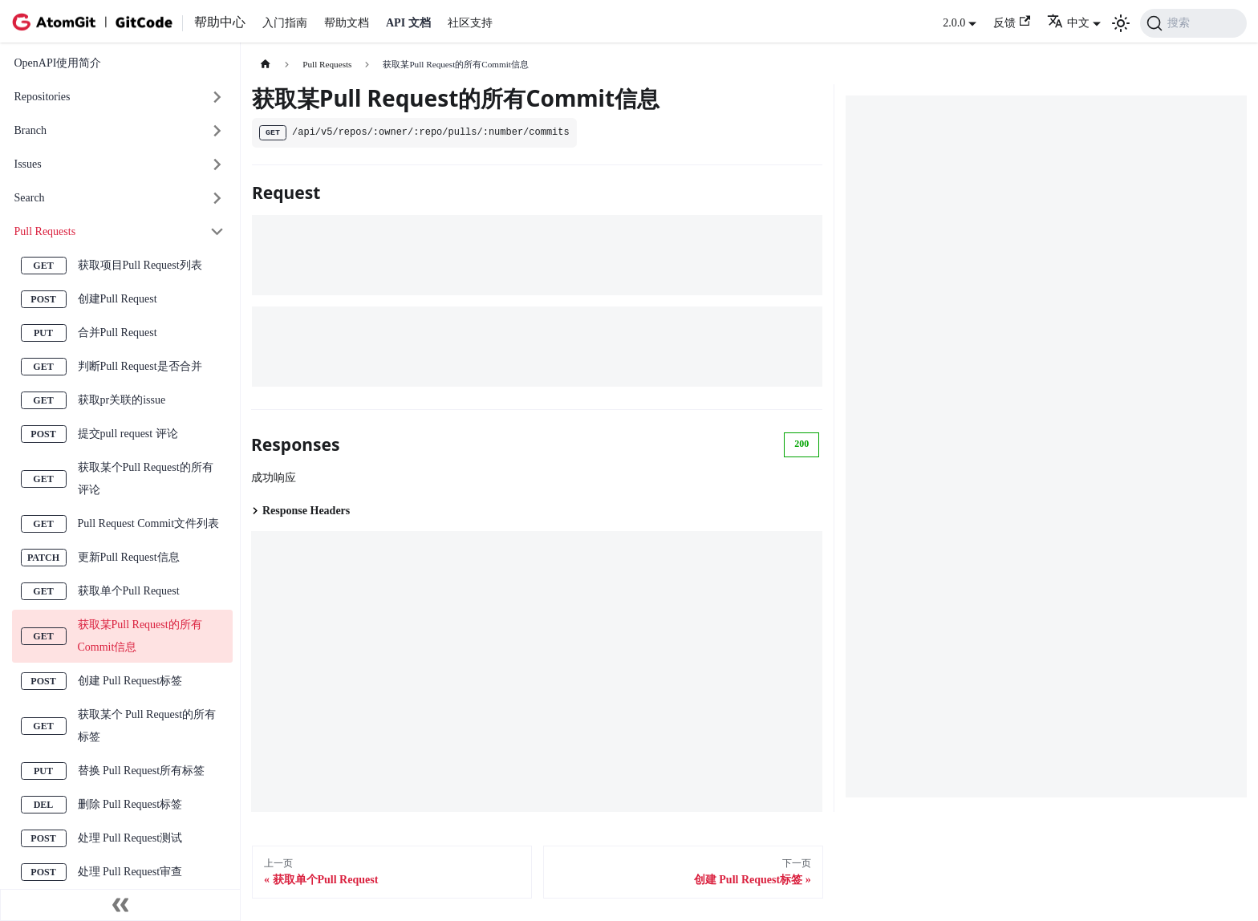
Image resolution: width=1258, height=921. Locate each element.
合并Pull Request (117, 333)
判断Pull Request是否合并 (140, 366)
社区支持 (470, 23)
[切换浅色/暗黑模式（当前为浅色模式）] (1121, 23)
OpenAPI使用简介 (58, 63)
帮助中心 (220, 22)
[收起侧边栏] (120, 905)
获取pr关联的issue (122, 400)
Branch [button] (30, 130)
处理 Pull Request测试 (130, 838)
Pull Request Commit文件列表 (149, 523)
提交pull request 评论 (128, 434)
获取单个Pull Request (129, 591)
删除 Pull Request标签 (130, 804)
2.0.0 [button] (954, 23)
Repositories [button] (42, 97)
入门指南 (284, 23)
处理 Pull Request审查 (130, 872)
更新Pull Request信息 (129, 557)
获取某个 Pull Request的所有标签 (147, 725)
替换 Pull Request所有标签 (141, 771)
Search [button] (29, 198)
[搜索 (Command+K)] (1193, 23)
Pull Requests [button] (45, 231)
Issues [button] (28, 164)
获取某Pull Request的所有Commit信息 (140, 636)
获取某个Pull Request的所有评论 (145, 478)
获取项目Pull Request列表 (140, 265)
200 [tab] (801, 443)
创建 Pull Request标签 (130, 681)
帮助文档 (346, 23)
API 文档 (408, 23)
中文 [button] (1068, 23)
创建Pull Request (117, 299)
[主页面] (265, 64)
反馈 (1011, 22)
